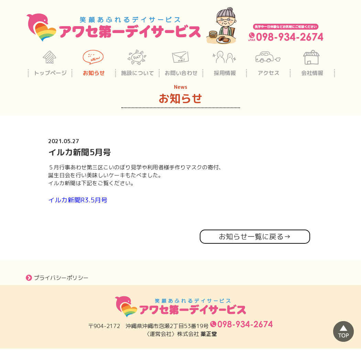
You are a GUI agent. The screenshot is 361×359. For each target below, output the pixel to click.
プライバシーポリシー (57, 278)
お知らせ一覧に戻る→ (255, 237)
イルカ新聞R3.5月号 (78, 200)
